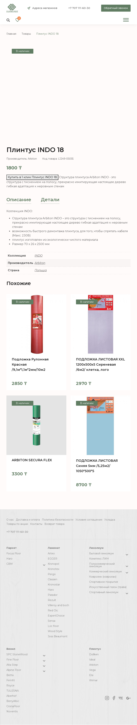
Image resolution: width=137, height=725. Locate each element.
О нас (10, 519)
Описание (18, 199)
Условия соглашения (88, 519)
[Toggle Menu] (126, 19)
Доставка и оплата (28, 519)
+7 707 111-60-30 (79, 8)
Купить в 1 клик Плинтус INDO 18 (32, 177)
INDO (38, 255)
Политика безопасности (57, 519)
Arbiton (40, 263)
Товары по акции (17, 524)
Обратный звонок (116, 8)
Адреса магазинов (44, 8)
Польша (41, 270)
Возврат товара (54, 524)
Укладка (109, 519)
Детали (50, 199)
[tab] (18, 200)
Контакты (36, 524)
